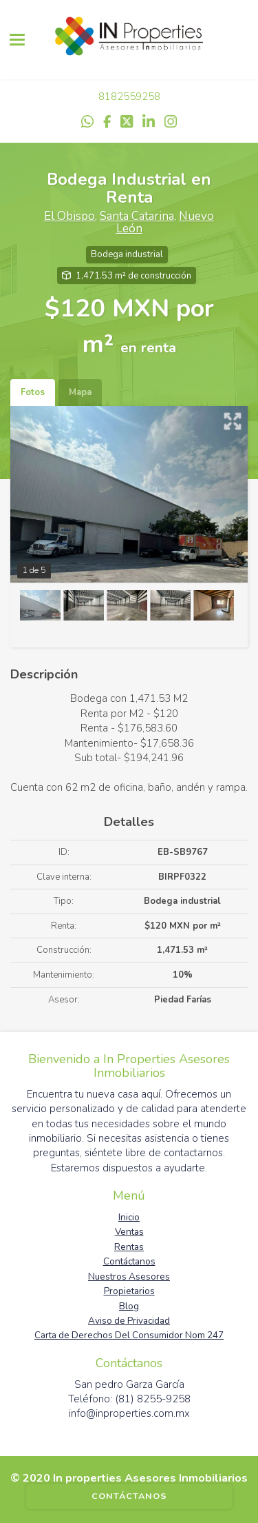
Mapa (80, 392)
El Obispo (69, 216)
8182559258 (129, 96)
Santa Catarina (137, 216)
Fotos (33, 392)
